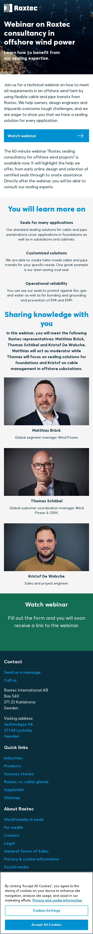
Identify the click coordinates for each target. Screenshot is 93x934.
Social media (16, 866)
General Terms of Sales (26, 851)
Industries (13, 757)
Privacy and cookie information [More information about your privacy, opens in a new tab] (57, 900)
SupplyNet (14, 789)
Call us (10, 680)
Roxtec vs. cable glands (26, 781)
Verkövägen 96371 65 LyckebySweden (18, 730)
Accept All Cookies (46, 925)
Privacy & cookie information (31, 858)
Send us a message (22, 672)
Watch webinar (21, 135)
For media (13, 827)
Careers (11, 835)
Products (12, 765)
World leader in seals (24, 819)
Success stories (19, 773)
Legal (9, 843)
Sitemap (12, 797)
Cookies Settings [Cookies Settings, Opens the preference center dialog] (46, 910)
